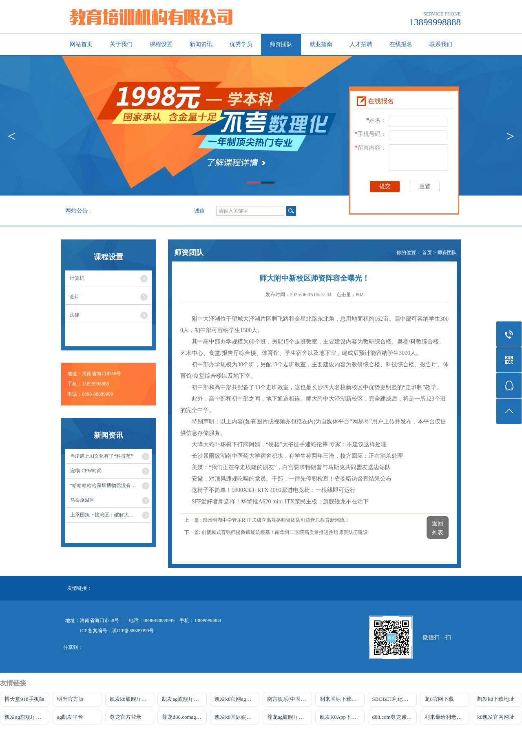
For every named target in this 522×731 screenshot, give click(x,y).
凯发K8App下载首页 (342, 717)
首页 (427, 252)
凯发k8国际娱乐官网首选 (237, 717)
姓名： (376, 120)
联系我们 (440, 44)
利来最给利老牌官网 (447, 717)
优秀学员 (241, 44)
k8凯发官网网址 (495, 717)
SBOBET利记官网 (393, 699)
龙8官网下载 (439, 699)
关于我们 (121, 44)
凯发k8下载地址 (495, 699)
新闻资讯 (201, 44)
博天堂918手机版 (24, 699)
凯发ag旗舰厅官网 (183, 699)
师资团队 (281, 44)
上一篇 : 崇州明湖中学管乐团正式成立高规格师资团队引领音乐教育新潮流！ (266, 520)
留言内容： (370, 148)
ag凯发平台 (70, 717)
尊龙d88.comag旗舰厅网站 (184, 717)
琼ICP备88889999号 (133, 631)
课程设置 (161, 44)
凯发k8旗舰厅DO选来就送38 (132, 699)
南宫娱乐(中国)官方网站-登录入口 (289, 699)
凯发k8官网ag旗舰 (236, 699)
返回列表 (437, 528)
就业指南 (321, 44)
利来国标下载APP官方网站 (342, 699)
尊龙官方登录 (126, 717)
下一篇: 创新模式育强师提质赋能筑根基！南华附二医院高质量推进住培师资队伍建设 (276, 532)
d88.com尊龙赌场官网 (394, 717)
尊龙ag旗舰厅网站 (288, 717)
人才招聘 (360, 44)
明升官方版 (70, 699)
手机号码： (370, 134)
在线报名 (400, 44)
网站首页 (81, 44)
